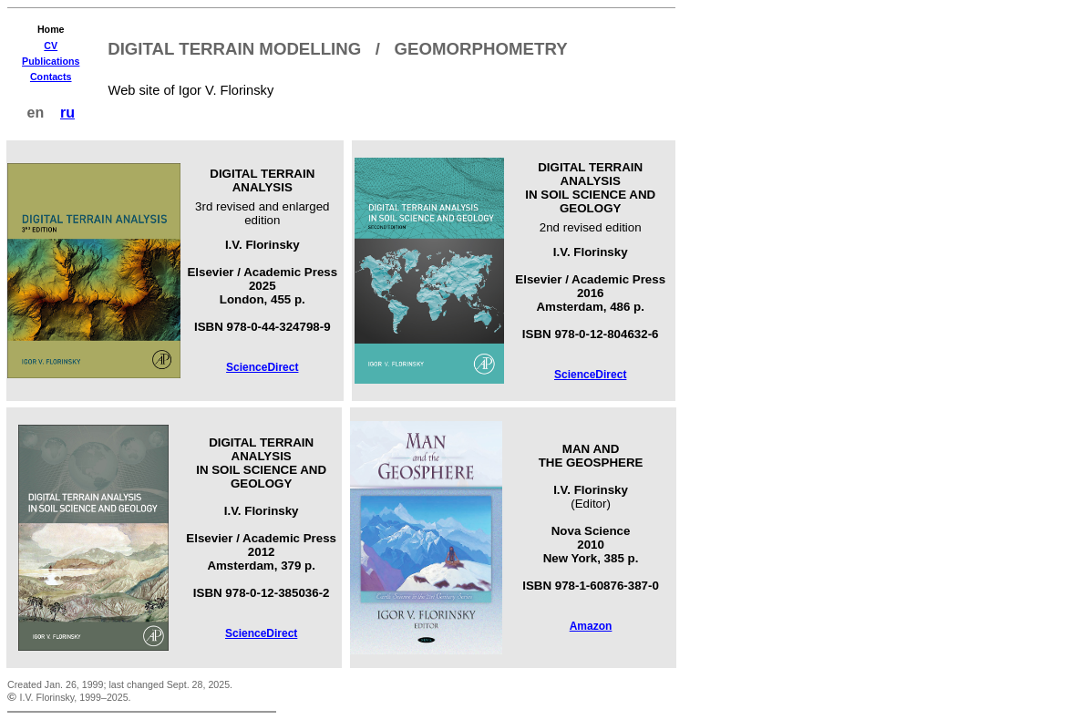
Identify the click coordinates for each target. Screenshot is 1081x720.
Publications (50, 61)
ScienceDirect (262, 367)
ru (67, 112)
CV (50, 45)
